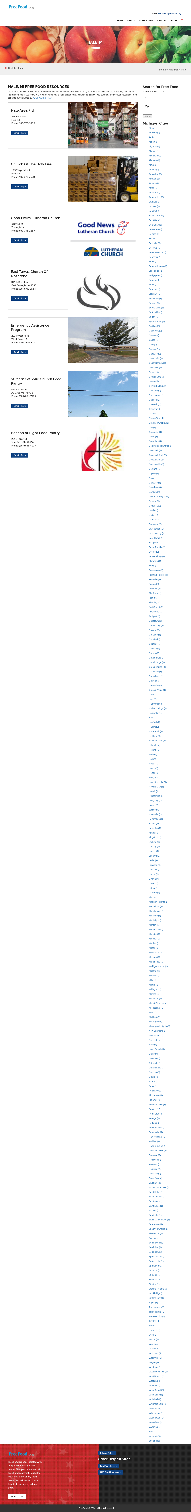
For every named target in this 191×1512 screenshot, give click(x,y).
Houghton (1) (155, 777)
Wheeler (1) (154, 1385)
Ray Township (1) (157, 1137)
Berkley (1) (154, 261)
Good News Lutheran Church (35, 218)
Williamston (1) (156, 1413)
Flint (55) (153, 598)
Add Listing (146, 20)
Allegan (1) (154, 151)
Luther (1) (153, 888)
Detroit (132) (155, 506)
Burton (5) (153, 317)
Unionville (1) (155, 1330)
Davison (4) (154, 492)
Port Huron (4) (156, 1114)
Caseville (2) (155, 354)
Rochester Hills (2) (158, 1150)
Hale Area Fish (23, 110)
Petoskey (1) (155, 1090)
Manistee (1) (155, 915)
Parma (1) (153, 1081)
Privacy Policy (107, 1453)
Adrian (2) (153, 137)
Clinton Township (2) (158, 418)
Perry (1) (153, 1086)
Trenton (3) (154, 1321)
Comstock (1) (155, 450)
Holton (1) (153, 763)
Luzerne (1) (154, 892)
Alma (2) (153, 165)
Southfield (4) (155, 1247)
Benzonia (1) (155, 257)
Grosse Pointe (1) (157, 690)
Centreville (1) (155, 381)
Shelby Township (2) (158, 1229)
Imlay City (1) (155, 800)
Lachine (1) (154, 842)
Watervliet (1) (155, 1358)
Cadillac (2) (154, 326)
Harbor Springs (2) (158, 708)
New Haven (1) (156, 1035)
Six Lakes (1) (155, 1238)
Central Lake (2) (156, 377)
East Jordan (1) (156, 529)
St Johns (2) (154, 1270)
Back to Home (14, 68)
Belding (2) (154, 234)
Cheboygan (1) (156, 395)
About (131, 20)
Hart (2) (152, 717)
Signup (161, 20)
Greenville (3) (155, 685)
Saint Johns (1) (156, 1201)
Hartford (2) (154, 722)
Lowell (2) (153, 883)
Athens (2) (154, 183)
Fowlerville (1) (155, 611)
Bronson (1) (154, 289)
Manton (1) (154, 925)
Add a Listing (17, 1496)
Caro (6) (153, 344)
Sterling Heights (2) (158, 1289)
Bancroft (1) (154, 211)
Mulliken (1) (154, 1017)
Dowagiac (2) (155, 524)
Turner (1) (153, 1325)
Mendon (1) (154, 957)
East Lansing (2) (157, 533)
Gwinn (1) (153, 694)
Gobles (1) (154, 653)
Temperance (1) (156, 1307)
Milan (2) (153, 980)
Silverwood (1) (156, 1233)
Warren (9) (154, 1348)
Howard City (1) (156, 786)
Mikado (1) (154, 975)
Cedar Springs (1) (157, 363)
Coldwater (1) (155, 432)
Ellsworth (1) (155, 561)
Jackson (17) (155, 810)
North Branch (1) (157, 1049)
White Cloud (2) (156, 1390)
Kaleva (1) (154, 823)
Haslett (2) (154, 727)
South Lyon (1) (156, 1242)
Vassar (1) (154, 1339)
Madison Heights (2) (158, 902)
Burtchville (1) (155, 312)
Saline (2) (153, 1210)
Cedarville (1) (155, 367)
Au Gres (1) (154, 192)
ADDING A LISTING (42, 98)
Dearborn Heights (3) (159, 496)
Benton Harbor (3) (157, 252)
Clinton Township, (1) (159, 423)
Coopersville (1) (156, 464)
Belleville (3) (155, 243)
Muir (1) (152, 1012)
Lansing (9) (154, 846)
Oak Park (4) (155, 1054)
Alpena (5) (154, 169)
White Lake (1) (156, 1394)
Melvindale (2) (155, 952)
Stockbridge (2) (156, 1293)
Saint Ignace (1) (156, 1196)
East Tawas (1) (156, 538)
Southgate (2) (155, 1252)
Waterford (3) (155, 1353)
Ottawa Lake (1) (156, 1067)
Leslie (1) (153, 860)
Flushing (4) (154, 602)
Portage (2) (154, 1118)
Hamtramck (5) (156, 704)
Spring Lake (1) (156, 1261)
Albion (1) (153, 142)
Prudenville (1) (156, 1132)
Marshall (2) (154, 938)
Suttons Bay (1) (156, 1298)
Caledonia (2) (155, 330)
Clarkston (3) (155, 409)
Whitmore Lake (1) (158, 1404)
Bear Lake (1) (155, 225)
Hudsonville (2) (156, 796)
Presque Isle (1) (156, 1127)
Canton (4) (154, 335)
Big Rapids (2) (156, 271)
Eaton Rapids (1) (157, 547)
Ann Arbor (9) (155, 174)
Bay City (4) (154, 220)
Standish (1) (154, 128)
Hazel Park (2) (156, 731)
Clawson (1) (154, 413)
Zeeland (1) (154, 1441)
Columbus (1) (155, 441)
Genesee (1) (155, 634)
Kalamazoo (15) (156, 819)
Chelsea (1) (154, 400)
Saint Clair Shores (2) (159, 1187)
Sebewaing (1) (156, 1224)
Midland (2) (154, 971)
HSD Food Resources (110, 1472)
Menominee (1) (156, 962)
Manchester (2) (156, 911)
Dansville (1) (155, 482)
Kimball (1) (154, 833)
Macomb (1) (154, 897)
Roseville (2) (155, 1173)
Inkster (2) (154, 805)
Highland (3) (155, 736)
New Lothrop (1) (156, 1040)
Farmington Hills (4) (158, 575)
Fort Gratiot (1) (156, 607)
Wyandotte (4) (155, 1422)
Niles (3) (153, 1044)
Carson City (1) (156, 349)
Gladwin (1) (154, 648)
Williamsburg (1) (156, 1408)
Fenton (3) (154, 584)
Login (173, 20)
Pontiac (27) (154, 1109)
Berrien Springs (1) (158, 266)
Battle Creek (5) (156, 215)
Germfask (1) (155, 639)
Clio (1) (152, 427)
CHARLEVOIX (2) (157, 386)
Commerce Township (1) (160, 446)
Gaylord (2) (154, 630)
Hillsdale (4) (154, 745)
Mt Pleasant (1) (156, 1008)
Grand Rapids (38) (158, 667)
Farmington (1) (156, 570)
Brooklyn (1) (154, 294)
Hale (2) (153, 699)
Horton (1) (154, 773)
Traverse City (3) (157, 1316)
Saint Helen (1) (156, 1192)
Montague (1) (155, 998)
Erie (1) (152, 565)
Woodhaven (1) (156, 1418)
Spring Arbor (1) (156, 1256)
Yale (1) (152, 1431)
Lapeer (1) (154, 851)
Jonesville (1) (155, 814)
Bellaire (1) (154, 238)
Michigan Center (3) (158, 966)
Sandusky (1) (155, 1215)
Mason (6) (154, 948)
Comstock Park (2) (158, 455)
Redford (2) (154, 1141)
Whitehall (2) (155, 1399)
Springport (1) (155, 1266)
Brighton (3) (154, 280)
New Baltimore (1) (157, 1031)
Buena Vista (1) (156, 307)
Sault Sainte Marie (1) (159, 1219)
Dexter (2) (153, 515)
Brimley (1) (154, 284)
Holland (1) (154, 750)
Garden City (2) (156, 625)
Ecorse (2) (154, 552)
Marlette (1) (154, 934)
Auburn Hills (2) (156, 197)
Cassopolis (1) (156, 358)
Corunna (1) (154, 469)
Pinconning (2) (156, 1095)
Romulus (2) (155, 1169)
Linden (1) (154, 874)
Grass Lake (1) (156, 676)
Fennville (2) (155, 579)
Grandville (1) (155, 671)
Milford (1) (154, 985)
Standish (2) (154, 1279)
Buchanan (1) (155, 298)
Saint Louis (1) (156, 1206)
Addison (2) (154, 132)
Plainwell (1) (155, 1100)
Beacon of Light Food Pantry (35, 433)
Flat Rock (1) (155, 593)
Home (120, 20)
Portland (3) (154, 1123)
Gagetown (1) (155, 621)
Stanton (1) (154, 1284)
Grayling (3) (154, 681)
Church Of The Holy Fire (31, 164)
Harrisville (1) (155, 713)
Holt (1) (152, 759)
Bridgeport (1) (155, 275)
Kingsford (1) (155, 837)
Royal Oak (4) (155, 1178)
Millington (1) (155, 989)
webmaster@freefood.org (169, 13)
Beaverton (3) (155, 229)
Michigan (174, 69)
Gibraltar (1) (154, 644)
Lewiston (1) (155, 865)
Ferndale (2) (155, 588)
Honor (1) (153, 768)
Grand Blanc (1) (156, 658)
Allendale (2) (155, 155)
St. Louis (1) (154, 1275)
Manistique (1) (156, 920)
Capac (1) (153, 340)
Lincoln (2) (154, 869)
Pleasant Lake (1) (157, 1104)
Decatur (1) (154, 501)
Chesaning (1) (155, 404)
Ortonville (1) (155, 1063)
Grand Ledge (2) (157, 662)
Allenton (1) (154, 160)
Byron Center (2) (157, 321)
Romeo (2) (154, 1164)
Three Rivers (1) (156, 1312)
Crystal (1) (154, 473)
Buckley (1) (154, 303)
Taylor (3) (153, 1302)
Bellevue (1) (154, 248)
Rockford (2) (155, 1155)
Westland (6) (155, 1381)
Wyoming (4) (155, 1427)
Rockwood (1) (155, 1160)
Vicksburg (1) (155, 1344)
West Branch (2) (156, 1376)
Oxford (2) (154, 1077)
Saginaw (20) (155, 1183)
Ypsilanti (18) (155, 1436)
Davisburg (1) (155, 487)
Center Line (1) (156, 372)
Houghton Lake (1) (158, 782)
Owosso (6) (154, 1072)
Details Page (20, 133)
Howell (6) (154, 791)
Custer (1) (153, 478)
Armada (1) (154, 178)
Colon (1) (153, 436)
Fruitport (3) (154, 616)
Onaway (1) (154, 1058)
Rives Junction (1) (157, 1146)
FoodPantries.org (108, 1466)
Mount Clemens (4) (158, 1003)
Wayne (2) (154, 1362)
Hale (183, 69)
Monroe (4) (154, 994)
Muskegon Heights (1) (159, 1026)
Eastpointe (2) (155, 542)
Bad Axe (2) (154, 202)
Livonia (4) (154, 879)
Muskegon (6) (155, 1021)
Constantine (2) (156, 459)
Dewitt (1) (153, 510)
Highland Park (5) (157, 740)
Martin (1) (153, 943)
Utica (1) (153, 1335)
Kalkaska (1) (155, 828)
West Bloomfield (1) (158, 1371)
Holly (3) (153, 754)
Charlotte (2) (155, 390)
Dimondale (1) (155, 519)
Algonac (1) (154, 146)
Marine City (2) (156, 929)
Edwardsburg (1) (157, 556)
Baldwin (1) (154, 206)
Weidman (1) (155, 1367)
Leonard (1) (154, 856)
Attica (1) (153, 188)
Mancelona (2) (156, 906)
